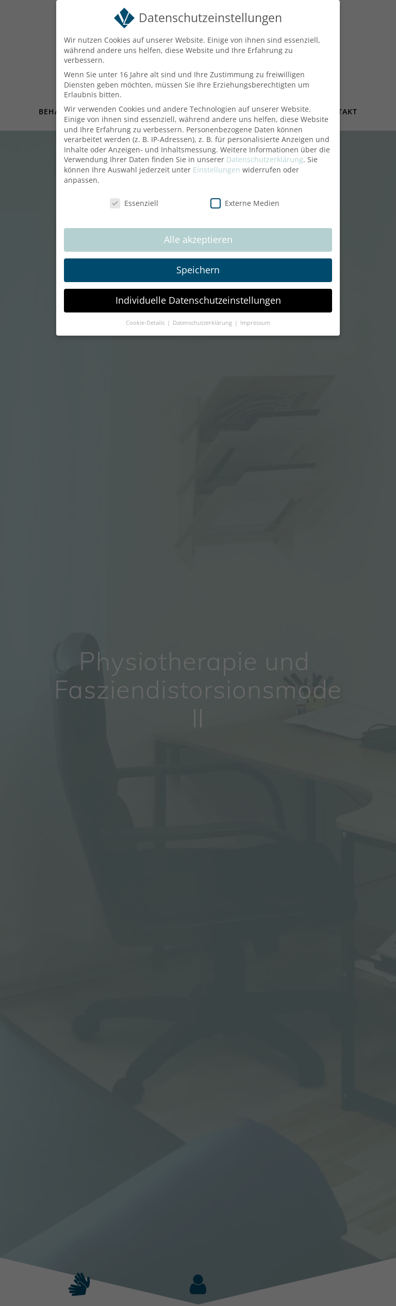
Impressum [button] (255, 322)
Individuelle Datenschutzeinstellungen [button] (198, 300)
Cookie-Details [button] (146, 322)
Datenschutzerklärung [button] (203, 322)
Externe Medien (244, 203)
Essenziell (134, 203)
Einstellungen (216, 170)
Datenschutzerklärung (264, 159)
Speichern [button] (198, 270)
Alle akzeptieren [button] (198, 239)
